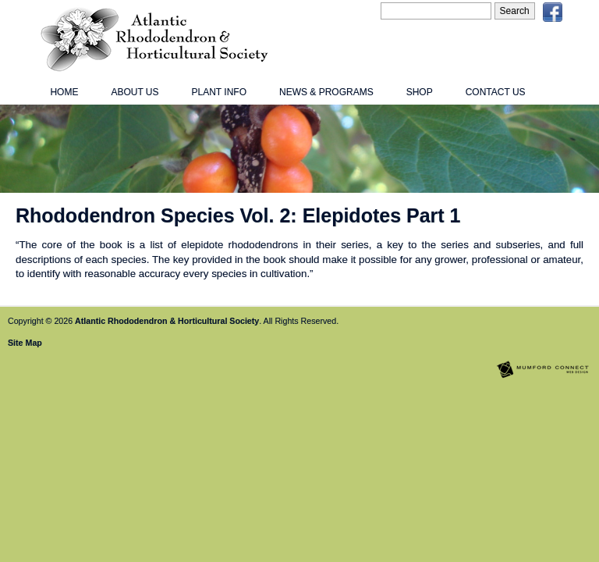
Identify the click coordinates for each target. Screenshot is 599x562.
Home (64, 92)
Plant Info (219, 92)
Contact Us (496, 92)
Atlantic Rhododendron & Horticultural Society (167, 320)
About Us (134, 92)
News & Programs (326, 92)
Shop (419, 92)
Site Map (25, 342)
